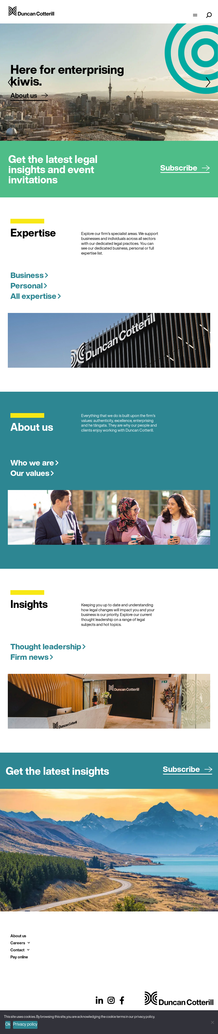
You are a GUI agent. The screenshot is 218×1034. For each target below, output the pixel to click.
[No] (212, 1022)
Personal (28, 285)
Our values (32, 473)
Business (29, 275)
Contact (19, 949)
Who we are (34, 462)
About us (18, 936)
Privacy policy (25, 1024)
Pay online (19, 957)
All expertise (35, 296)
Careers (20, 942)
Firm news (31, 657)
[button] (10, 82)
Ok (7, 1024)
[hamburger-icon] (195, 15)
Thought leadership (48, 646)
